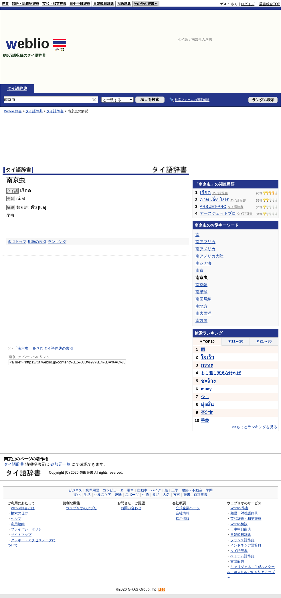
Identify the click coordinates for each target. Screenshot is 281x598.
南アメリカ (205, 249)
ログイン (247, 4)
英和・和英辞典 (54, 3)
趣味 (118, 494)
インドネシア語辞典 (245, 545)
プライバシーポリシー (28, 529)
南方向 (201, 320)
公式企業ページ (188, 508)
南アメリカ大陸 (209, 256)
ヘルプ (16, 518)
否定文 (207, 412)
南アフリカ (205, 241)
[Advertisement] (244, 47)
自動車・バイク (149, 490)
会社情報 (182, 513)
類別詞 (22, 207)
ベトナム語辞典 (242, 556)
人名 (166, 494)
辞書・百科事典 (195, 494)
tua (42, 207)
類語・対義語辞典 (25, 3)
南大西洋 (203, 313)
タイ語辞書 (55, 111)
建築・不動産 (192, 490)
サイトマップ (21, 534)
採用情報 (182, 518)
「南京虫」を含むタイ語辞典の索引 (43, 348)
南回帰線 (203, 299)
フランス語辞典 (242, 540)
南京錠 (201, 284)
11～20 (236, 341)
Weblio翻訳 (238, 524)
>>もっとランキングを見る (254, 427)
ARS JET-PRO (213, 206)
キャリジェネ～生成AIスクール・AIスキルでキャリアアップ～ (251, 572)
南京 (199, 270)
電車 (130, 490)
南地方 (201, 306)
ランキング (57, 241)
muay (206, 389)
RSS (161, 589)
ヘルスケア (102, 494)
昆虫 (10, 215)
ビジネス (75, 490)
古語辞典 (124, 3)
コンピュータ (113, 490)
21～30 (264, 341)
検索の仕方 (19, 513)
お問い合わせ (131, 508)
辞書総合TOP (269, 4)
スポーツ (132, 494)
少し (205, 396)
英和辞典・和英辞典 (245, 518)
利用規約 (18, 524)
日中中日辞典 (80, 3)
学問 (209, 490)
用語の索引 (37, 241)
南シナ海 (203, 263)
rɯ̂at (20, 198)
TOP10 (207, 341)
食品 (156, 494)
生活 (87, 494)
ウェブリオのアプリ (81, 508)
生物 (145, 494)
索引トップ (17, 241)
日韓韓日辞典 (103, 3)
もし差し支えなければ (221, 373)
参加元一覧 (60, 464)
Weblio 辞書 (13, 111)
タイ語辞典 (17, 88)
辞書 (5, 3)
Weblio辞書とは (23, 508)
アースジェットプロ (218, 213)
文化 (77, 494)
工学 (174, 490)
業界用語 (92, 490)
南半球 (201, 292)
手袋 (205, 420)
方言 (176, 494)
